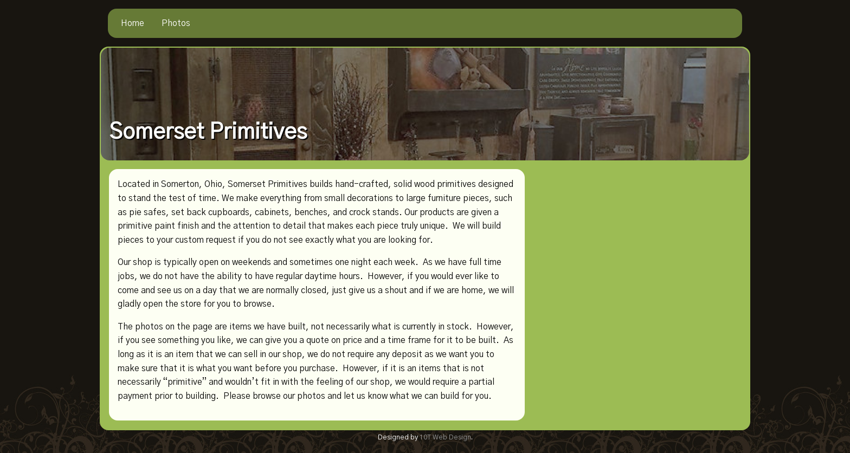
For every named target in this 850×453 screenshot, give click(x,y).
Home (132, 23)
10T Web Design (445, 437)
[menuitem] (132, 23)
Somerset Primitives (208, 132)
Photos (176, 23)
